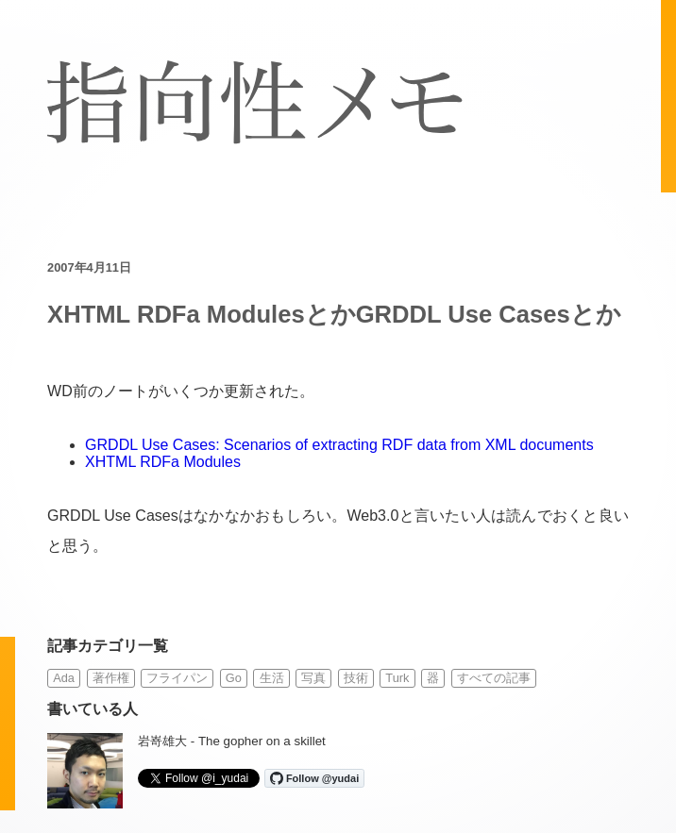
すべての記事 (494, 678)
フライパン (177, 678)
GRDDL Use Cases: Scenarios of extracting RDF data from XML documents (339, 445)
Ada (64, 678)
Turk (397, 678)
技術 (356, 678)
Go (234, 678)
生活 (272, 678)
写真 (313, 678)
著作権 (111, 678)
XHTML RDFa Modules (163, 462)
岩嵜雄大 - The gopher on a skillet (232, 741)
